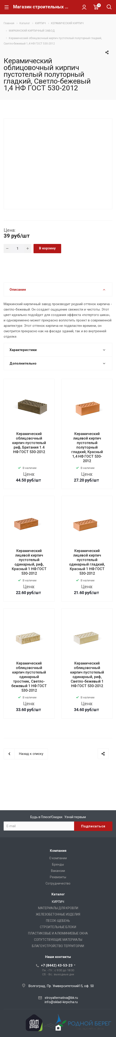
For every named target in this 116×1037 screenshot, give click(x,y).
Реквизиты (58, 877)
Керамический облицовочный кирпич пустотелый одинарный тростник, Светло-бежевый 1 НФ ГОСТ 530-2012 (29, 677)
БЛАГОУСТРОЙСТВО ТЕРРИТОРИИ (58, 946)
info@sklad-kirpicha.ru (61, 1002)
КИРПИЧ (58, 902)
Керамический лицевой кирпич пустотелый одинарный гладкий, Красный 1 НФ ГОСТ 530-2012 (87, 562)
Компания (58, 851)
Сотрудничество (58, 883)
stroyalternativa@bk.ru (61, 998)
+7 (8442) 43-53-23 (56, 965)
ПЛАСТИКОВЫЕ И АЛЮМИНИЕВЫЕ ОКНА (58, 933)
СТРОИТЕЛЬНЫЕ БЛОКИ (58, 927)
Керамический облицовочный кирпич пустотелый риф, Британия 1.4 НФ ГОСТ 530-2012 (29, 443)
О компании (58, 858)
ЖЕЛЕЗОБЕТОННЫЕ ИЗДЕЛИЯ (58, 914)
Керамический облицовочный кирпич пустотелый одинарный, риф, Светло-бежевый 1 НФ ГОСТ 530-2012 (87, 674)
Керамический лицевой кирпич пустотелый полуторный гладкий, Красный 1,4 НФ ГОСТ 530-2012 (87, 447)
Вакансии (58, 871)
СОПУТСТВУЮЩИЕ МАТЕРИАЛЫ (58, 939)
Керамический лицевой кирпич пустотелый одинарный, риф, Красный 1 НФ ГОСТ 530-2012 (29, 562)
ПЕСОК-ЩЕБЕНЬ (58, 920)
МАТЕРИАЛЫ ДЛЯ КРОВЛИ (58, 908)
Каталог (58, 894)
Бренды (58, 864)
